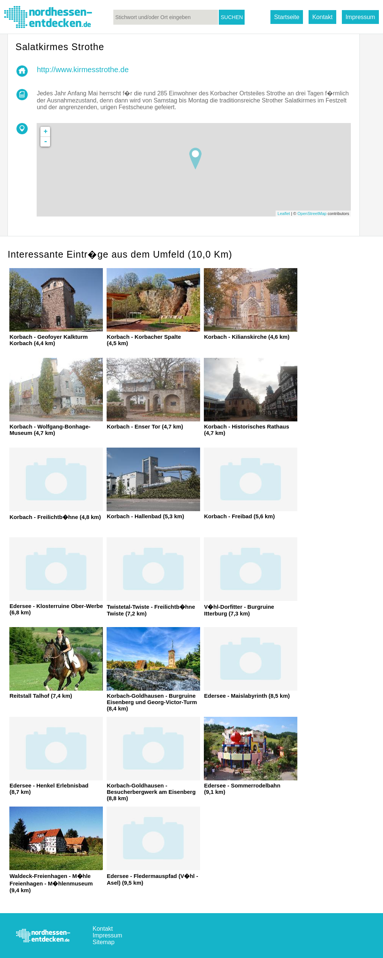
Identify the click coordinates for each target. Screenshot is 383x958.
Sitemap (103, 942)
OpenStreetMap (312, 213)
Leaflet (284, 213)
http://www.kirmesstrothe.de (83, 69)
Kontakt (322, 17)
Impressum (360, 17)
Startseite (287, 17)
